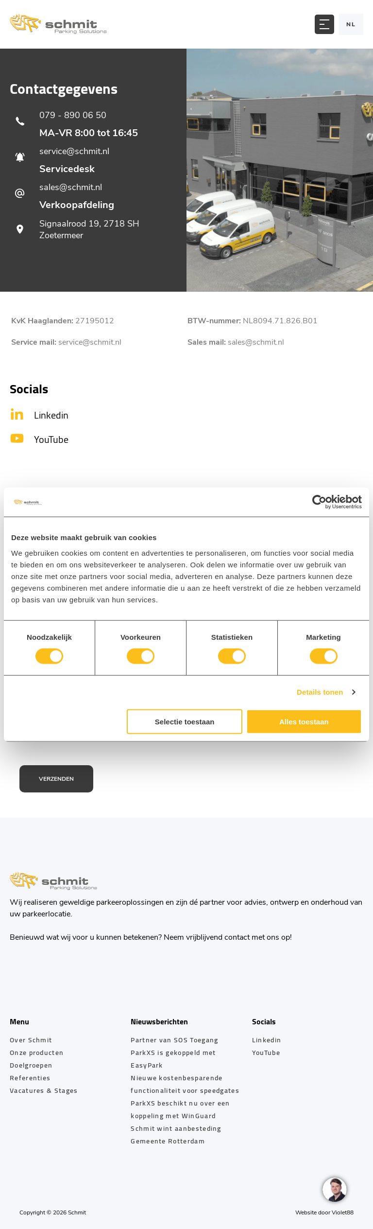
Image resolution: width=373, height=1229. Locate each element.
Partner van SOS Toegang (174, 1040)
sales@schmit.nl (256, 342)
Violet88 (343, 1212)
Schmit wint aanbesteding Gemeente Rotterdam (176, 1134)
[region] (334, 1190)
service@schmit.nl (89, 342)
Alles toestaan (304, 721)
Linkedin (266, 1040)
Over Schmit (31, 1040)
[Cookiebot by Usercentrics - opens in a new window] (319, 502)
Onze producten (37, 1052)
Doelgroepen (31, 1065)
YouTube (266, 1052)
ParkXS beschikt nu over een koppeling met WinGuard (180, 1109)
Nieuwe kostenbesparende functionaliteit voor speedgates (185, 1084)
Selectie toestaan (185, 721)
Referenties (30, 1077)
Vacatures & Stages (44, 1090)
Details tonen (320, 692)
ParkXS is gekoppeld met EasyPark (173, 1058)
